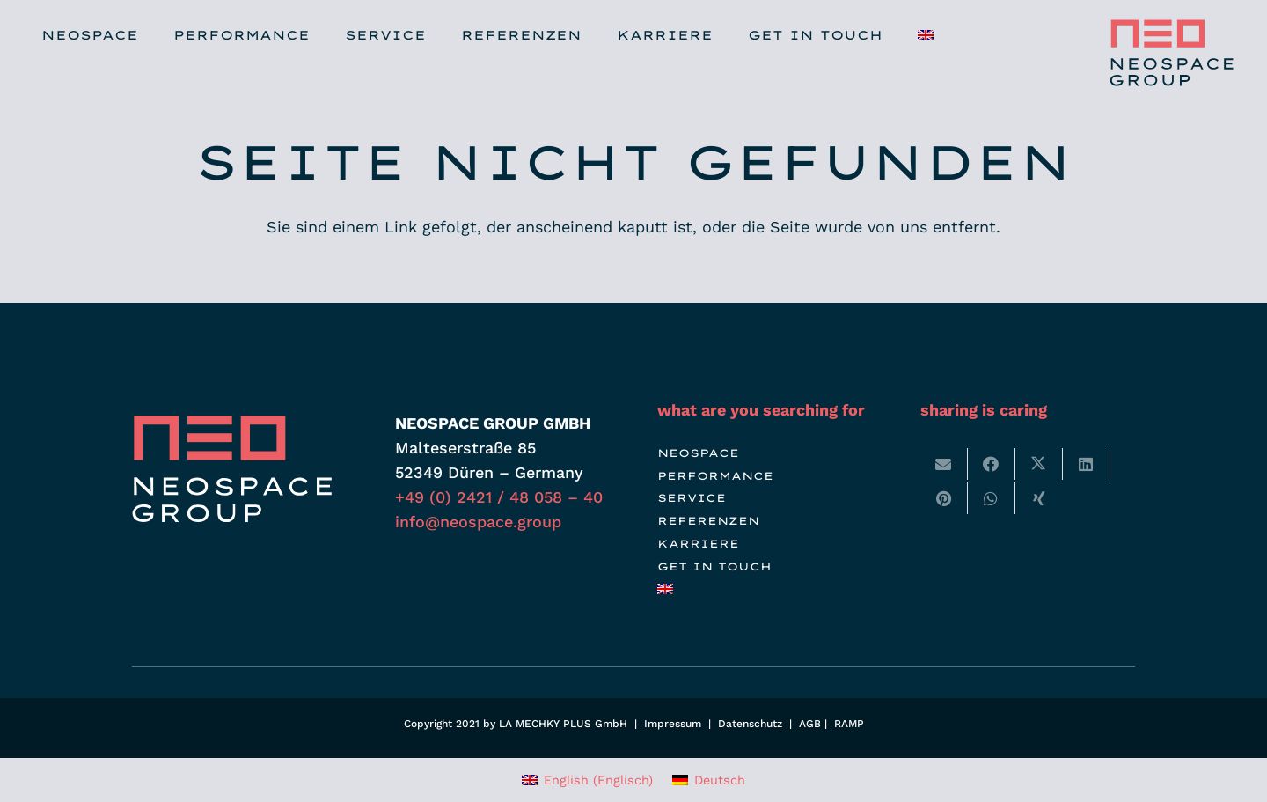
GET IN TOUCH (714, 566)
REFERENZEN (708, 520)
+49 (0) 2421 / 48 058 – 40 (499, 497)
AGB (810, 723)
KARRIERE (698, 543)
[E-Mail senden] (944, 464)
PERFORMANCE (715, 475)
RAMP (849, 723)
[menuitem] (668, 589)
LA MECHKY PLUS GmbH (563, 723)
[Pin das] (944, 498)
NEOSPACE (698, 453)
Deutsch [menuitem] (719, 780)
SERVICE (691, 497)
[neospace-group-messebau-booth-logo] (1169, 53)
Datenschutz (750, 723)
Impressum (672, 723)
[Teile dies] (991, 464)
